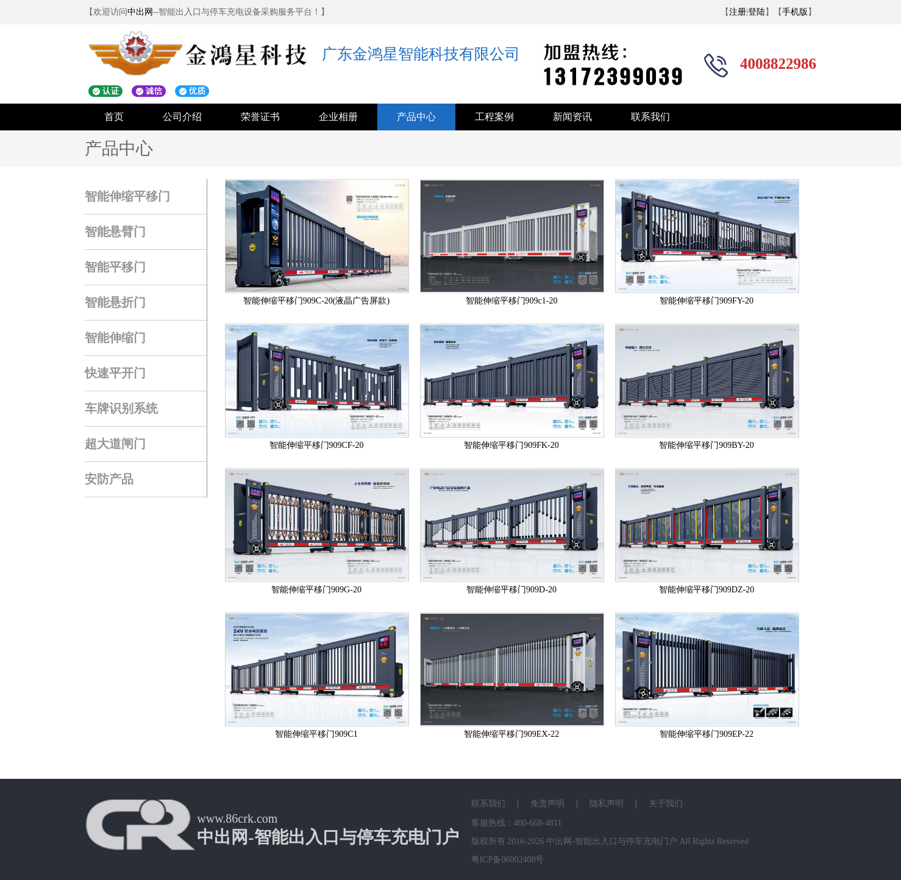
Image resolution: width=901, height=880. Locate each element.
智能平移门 (115, 267)
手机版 (795, 11)
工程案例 (494, 117)
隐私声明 (606, 803)
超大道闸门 (115, 443)
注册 (737, 11)
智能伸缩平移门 (127, 196)
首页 (114, 117)
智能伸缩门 (115, 337)
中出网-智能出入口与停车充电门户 (611, 841)
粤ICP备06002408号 (507, 859)
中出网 (140, 11)
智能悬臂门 (115, 231)
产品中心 (416, 117)
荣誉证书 (260, 117)
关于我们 (666, 803)
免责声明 (547, 803)
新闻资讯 (572, 117)
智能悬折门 (115, 302)
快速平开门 (115, 373)
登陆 (756, 11)
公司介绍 (182, 117)
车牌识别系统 (121, 408)
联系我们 (650, 117)
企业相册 (338, 117)
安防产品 (109, 479)
